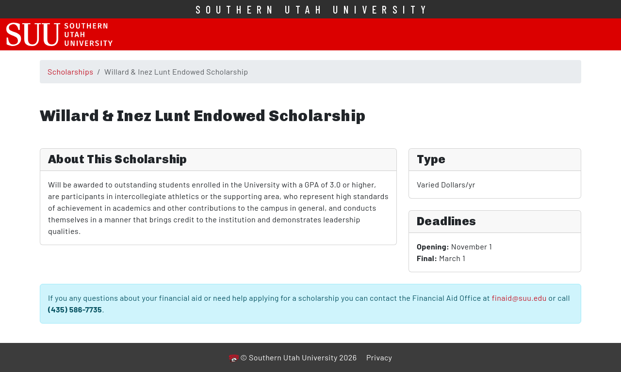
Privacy (379, 357)
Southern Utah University (313, 9)
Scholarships (70, 71)
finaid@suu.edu (519, 297)
